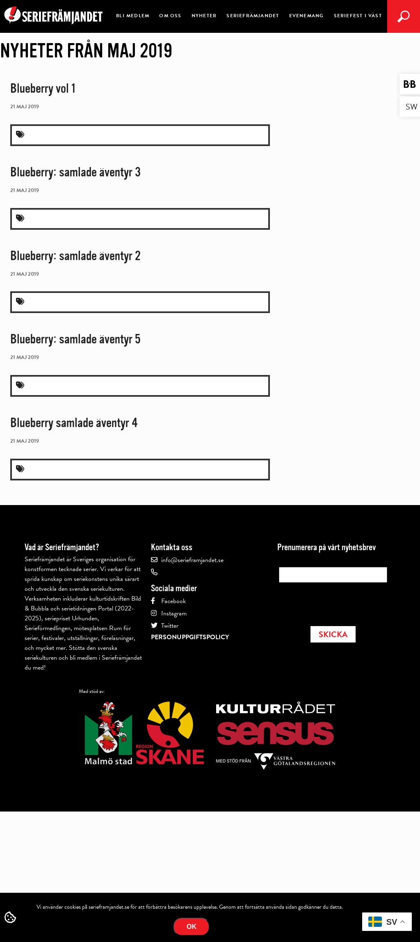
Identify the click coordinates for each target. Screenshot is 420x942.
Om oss (170, 15)
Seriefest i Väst (358, 15)
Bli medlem (132, 15)
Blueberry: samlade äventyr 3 (75, 172)
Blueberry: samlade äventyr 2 (75, 255)
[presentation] (341, 602)
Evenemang (306, 15)
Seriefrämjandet (252, 15)
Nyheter (204, 15)
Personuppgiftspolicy (190, 637)
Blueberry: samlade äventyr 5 (75, 339)
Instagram (174, 613)
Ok (191, 926)
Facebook (173, 601)
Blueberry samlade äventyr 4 (74, 422)
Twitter (169, 626)
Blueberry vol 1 (42, 88)
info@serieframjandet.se (192, 560)
